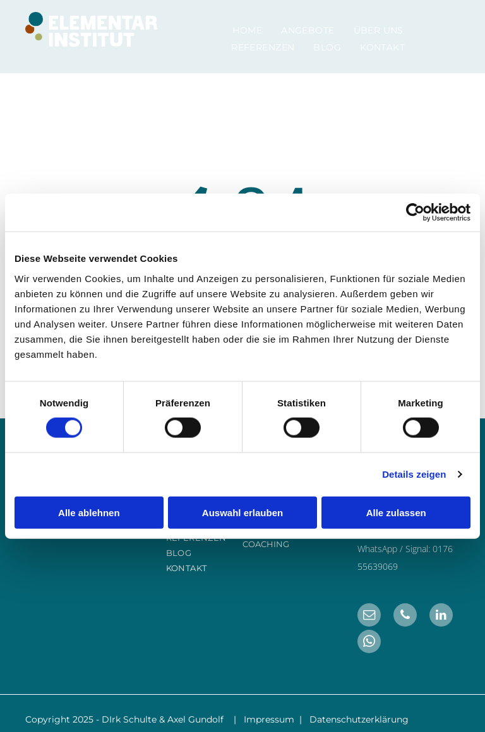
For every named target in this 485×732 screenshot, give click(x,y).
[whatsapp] (369, 643)
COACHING (265, 544)
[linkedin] (441, 616)
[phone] (405, 616)
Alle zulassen (396, 512)
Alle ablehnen (89, 512)
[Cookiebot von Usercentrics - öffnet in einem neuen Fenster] (415, 212)
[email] (369, 616)
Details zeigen (414, 474)
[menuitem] (247, 30)
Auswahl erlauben (242, 512)
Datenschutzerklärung (359, 719)
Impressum (269, 719)
